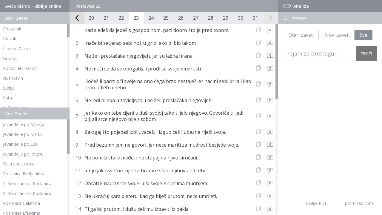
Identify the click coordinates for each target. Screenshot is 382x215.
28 (210, 18)
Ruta (7, 98)
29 (225, 18)
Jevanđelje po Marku (23, 134)
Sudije (9, 88)
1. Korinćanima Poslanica (27, 183)
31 (255, 18)
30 (240, 18)
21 (106, 18)
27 (195, 18)
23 (136, 18)
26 (181, 18)
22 (121, 18)
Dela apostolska (18, 164)
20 (91, 18)
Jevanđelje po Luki (20, 144)
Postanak (12, 29)
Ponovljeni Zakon (20, 68)
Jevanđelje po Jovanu (23, 154)
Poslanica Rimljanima (23, 173)
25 (166, 18)
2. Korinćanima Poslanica (27, 193)
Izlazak (9, 39)
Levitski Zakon (17, 48)
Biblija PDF (316, 203)
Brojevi (10, 58)
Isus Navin (13, 78)
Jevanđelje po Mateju (23, 124)
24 (151, 18)
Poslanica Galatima (21, 203)
